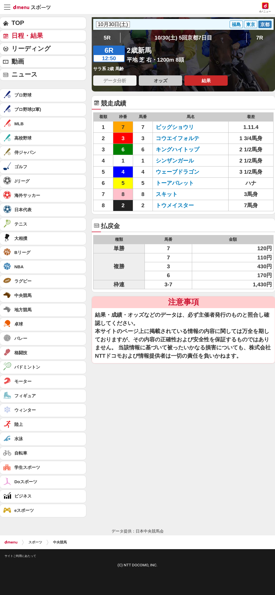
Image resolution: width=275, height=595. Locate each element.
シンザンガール (175, 161)
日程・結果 (27, 35)
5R (107, 38)
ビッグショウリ (175, 127)
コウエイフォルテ (177, 138)
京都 (265, 24)
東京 (250, 24)
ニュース (24, 74)
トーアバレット (175, 183)
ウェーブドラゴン (177, 172)
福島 (236, 24)
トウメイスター (175, 205)
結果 (206, 80)
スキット (167, 194)
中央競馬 (60, 542)
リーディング (31, 48)
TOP (17, 22)
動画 (17, 61)
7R (259, 38)
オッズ (160, 80)
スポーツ (35, 542)
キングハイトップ (177, 149)
